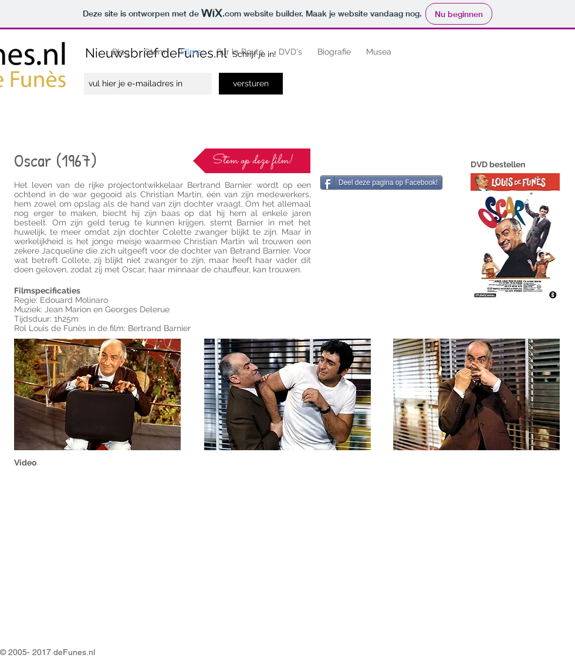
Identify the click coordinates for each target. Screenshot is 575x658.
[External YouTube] (155, 555)
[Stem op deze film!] (251, 161)
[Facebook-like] (346, 160)
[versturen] (251, 84)
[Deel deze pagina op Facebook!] (381, 183)
